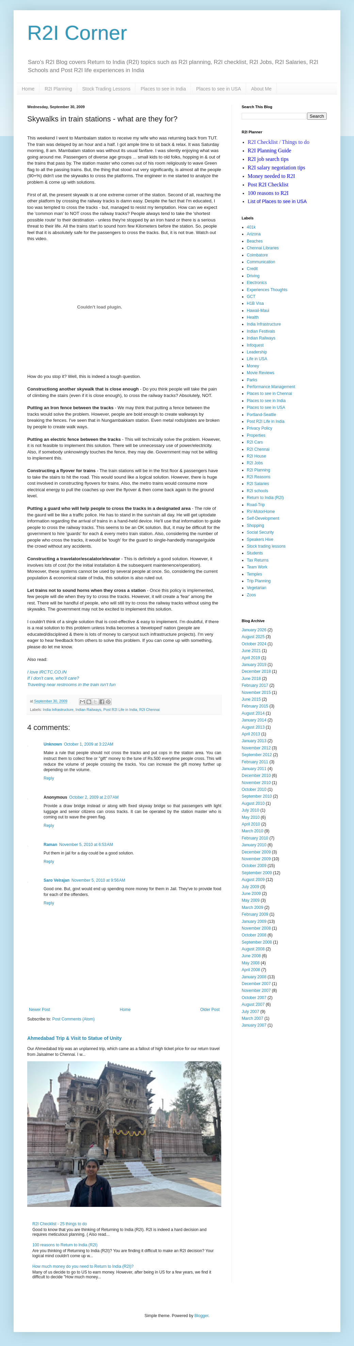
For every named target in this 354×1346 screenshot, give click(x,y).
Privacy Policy (259, 428)
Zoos (251, 595)
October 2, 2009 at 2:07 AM (93, 797)
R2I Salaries (258, 483)
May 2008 (251, 963)
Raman (50, 844)
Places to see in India (163, 89)
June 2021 (251, 650)
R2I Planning (58, 89)
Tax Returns (258, 560)
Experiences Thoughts (267, 289)
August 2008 (253, 949)
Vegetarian (256, 587)
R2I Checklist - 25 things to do (59, 1224)
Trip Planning (259, 581)
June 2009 (251, 893)
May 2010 (251, 817)
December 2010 (256, 775)
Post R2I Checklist (268, 184)
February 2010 (255, 838)
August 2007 (253, 1004)
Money (253, 366)
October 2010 (254, 789)
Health (253, 317)
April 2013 (251, 734)
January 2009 (254, 921)
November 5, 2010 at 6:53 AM (86, 844)
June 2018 (251, 678)
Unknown (53, 744)
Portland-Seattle (261, 414)
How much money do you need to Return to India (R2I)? (83, 1266)
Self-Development (263, 518)
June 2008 (251, 955)
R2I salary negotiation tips (276, 167)
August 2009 (253, 879)
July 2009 (250, 886)
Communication (261, 262)
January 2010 (254, 845)
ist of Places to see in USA (277, 201)
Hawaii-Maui (258, 310)
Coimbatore (257, 255)
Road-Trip (256, 504)
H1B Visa (255, 303)
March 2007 (252, 1018)
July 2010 (250, 810)
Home (28, 89)
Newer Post (39, 1009)
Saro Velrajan (56, 880)
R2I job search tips (268, 159)
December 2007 (256, 983)
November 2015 (256, 692)
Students (255, 553)
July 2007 (250, 1011)
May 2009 (251, 900)
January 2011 (254, 768)
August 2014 (253, 713)
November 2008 (256, 928)
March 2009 (252, 907)
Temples (254, 574)
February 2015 (255, 706)
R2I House (256, 456)
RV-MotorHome (261, 511)
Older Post (210, 1009)
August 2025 (253, 636)
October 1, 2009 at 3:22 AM (88, 744)
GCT (251, 296)
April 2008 (251, 969)
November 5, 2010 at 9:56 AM (98, 880)
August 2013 (253, 727)
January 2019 (254, 664)
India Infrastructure (58, 710)
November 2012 (256, 748)
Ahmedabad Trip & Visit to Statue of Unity (74, 1038)
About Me (261, 89)
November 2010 (256, 782)
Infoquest (255, 345)
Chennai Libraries (263, 248)
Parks (252, 380)
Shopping (255, 525)
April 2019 (251, 657)
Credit (252, 268)
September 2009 (257, 872)
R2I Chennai (149, 710)
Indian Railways (88, 710)
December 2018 (256, 671)
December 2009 (256, 852)
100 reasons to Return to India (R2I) (64, 1245)
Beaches (255, 241)
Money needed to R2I (271, 176)
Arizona (254, 234)
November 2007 (256, 990)
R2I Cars (255, 442)
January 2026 (254, 630)
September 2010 (257, 796)
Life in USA (257, 358)
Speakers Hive (260, 539)
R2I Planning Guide (269, 150)
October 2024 (254, 644)
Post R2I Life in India (120, 710)
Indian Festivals (261, 331)
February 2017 (255, 685)
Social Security (260, 532)
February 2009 (255, 914)
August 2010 (253, 803)
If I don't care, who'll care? (53, 678)
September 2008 (257, 942)
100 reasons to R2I (268, 193)
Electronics (257, 282)
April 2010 (251, 824)
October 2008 (254, 935)
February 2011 (255, 762)
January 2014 (254, 720)
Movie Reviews (260, 372)
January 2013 (254, 740)
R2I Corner (77, 32)
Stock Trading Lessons (106, 89)
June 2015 (251, 699)
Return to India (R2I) (265, 497)
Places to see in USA (218, 89)
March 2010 (252, 831)
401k (251, 227)
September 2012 (257, 754)
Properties (256, 435)
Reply (49, 778)
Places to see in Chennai (269, 393)
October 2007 (254, 997)
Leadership (257, 352)
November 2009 (256, 859)
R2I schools (257, 490)
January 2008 (254, 977)
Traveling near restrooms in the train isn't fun (71, 684)
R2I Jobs (255, 463)
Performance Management (271, 386)
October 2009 (254, 865)
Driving (253, 275)
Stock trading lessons (266, 546)
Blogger (201, 1315)
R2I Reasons (258, 477)
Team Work (257, 567)
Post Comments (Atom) (73, 1019)
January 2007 (254, 1025)
